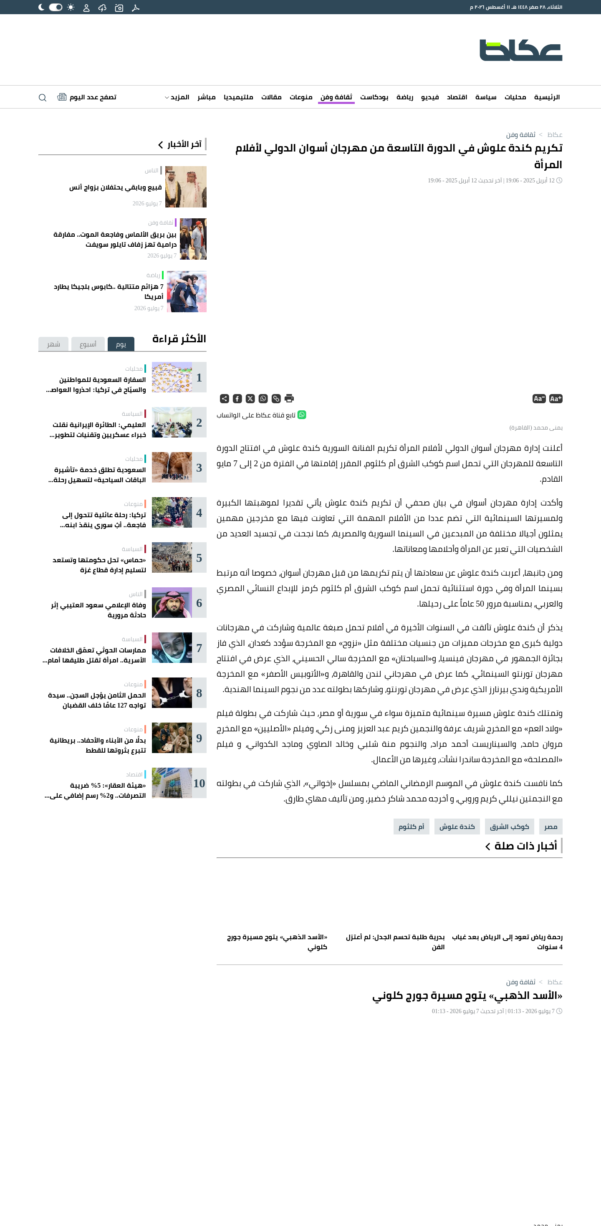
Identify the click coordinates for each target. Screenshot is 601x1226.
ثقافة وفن (336, 97)
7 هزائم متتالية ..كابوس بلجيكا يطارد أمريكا (109, 291)
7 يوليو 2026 (147, 203)
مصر (551, 826)
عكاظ (549, 134)
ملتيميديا (238, 97)
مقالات (271, 97)
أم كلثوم (411, 826)
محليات (515, 97)
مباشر (206, 97)
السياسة (132, 414)
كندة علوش (457, 826)
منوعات (301, 97)
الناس (152, 170)
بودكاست (374, 97)
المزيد (177, 97)
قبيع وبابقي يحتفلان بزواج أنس (115, 187)
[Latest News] (86, 97)
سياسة (486, 97)
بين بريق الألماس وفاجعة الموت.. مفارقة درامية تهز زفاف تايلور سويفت (115, 239)
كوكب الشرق (509, 826)
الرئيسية (547, 97)
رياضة (404, 97)
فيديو (430, 97)
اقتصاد (457, 97)
